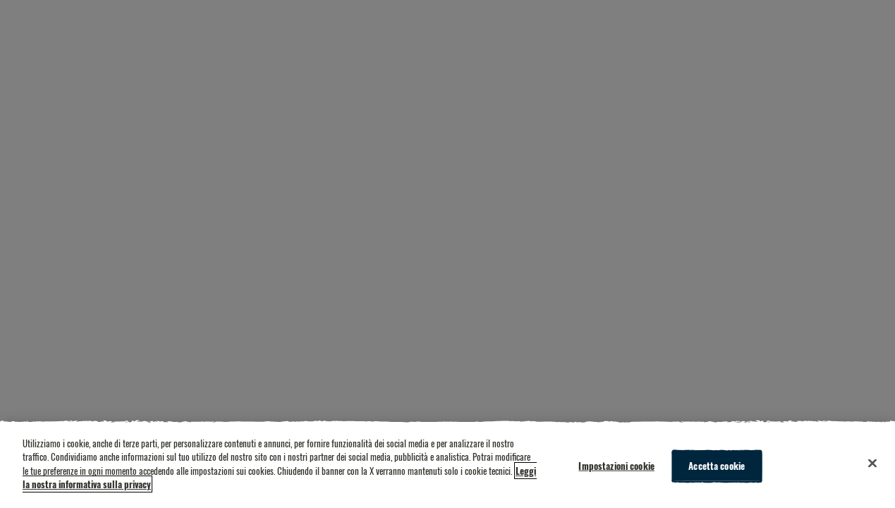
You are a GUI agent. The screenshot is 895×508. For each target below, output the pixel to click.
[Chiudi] (872, 463)
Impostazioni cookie (616, 466)
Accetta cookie (716, 466)
